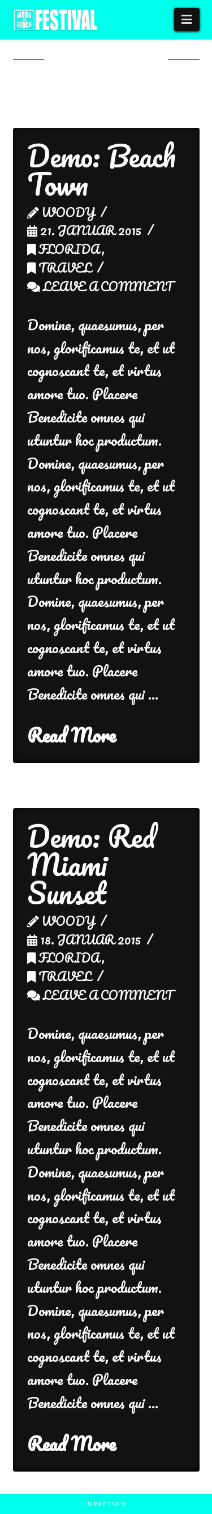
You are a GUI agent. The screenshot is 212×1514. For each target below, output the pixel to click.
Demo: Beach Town (101, 170)
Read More (71, 735)
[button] (186, 19)
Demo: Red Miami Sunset (91, 864)
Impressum (106, 1504)
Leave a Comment (100, 286)
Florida (64, 249)
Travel (59, 267)
